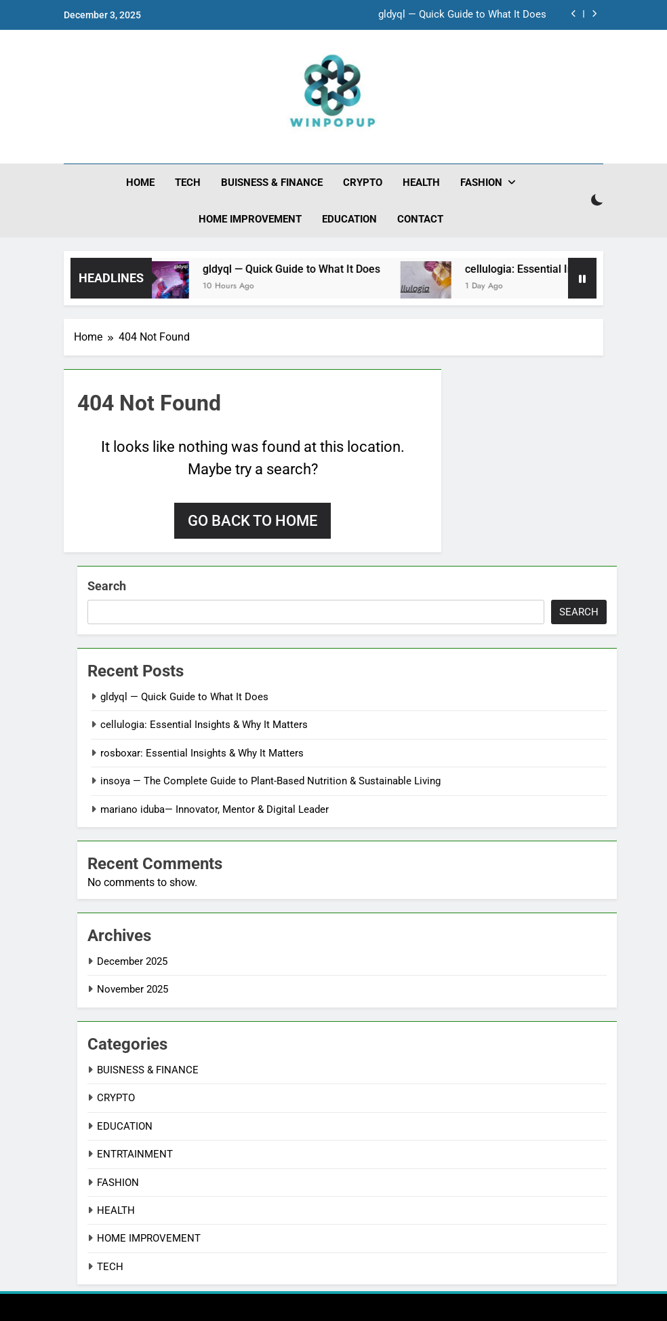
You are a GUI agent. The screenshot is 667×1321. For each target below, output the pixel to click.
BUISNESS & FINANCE (272, 182)
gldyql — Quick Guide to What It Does (462, 14)
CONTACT (420, 219)
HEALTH (421, 182)
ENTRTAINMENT (135, 1154)
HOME (140, 182)
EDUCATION (349, 219)
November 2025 (132, 989)
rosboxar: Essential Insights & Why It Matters (202, 753)
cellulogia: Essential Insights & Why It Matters (204, 725)
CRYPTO (362, 182)
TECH (188, 182)
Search (106, 586)
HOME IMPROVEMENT (250, 219)
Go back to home (252, 520)
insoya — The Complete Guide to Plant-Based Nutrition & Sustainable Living (270, 781)
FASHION (481, 182)
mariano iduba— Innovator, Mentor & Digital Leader (214, 809)
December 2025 (132, 961)
